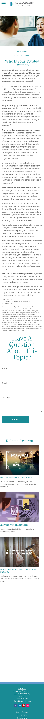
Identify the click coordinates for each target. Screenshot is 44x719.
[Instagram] (27, 705)
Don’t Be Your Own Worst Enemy (16, 477)
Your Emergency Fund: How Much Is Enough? (18, 570)
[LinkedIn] (19, 705)
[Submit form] (15, 419)
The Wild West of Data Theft (14, 524)
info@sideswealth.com (22, 701)
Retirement (22, 715)
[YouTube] (23, 705)
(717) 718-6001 (24, 691)
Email (4, 383)
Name (4, 368)
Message (6, 397)
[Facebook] (15, 705)
